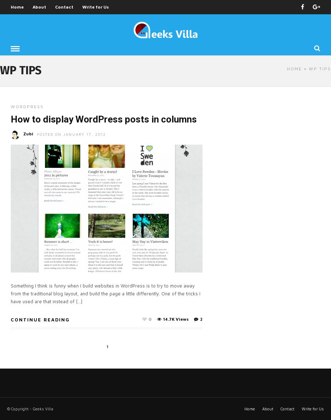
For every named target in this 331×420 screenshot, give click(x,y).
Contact (64, 7)
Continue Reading (40, 319)
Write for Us (95, 7)
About (39, 7)
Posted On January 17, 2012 (71, 134)
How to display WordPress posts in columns (104, 119)
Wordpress (27, 106)
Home (17, 7)
